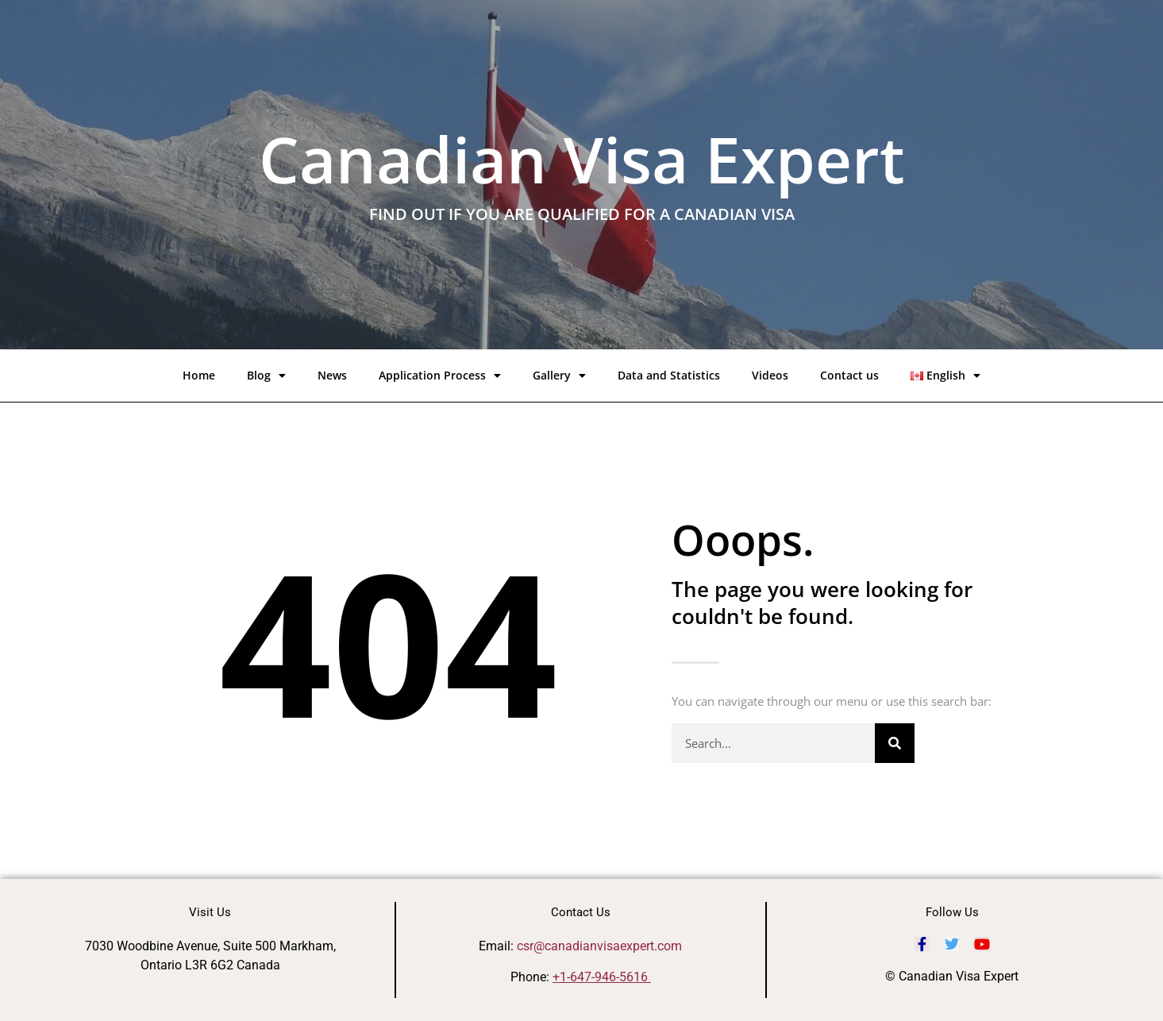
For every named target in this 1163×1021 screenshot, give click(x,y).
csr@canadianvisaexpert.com (599, 946)
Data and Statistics (669, 375)
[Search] (895, 743)
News (332, 375)
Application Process (440, 375)
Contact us (849, 375)
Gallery (559, 375)
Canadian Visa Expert (582, 158)
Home (199, 375)
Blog (266, 375)
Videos (770, 375)
